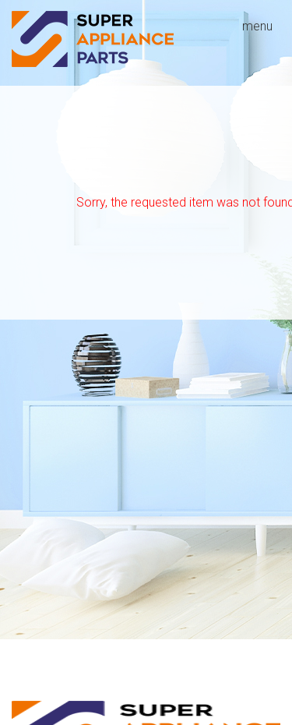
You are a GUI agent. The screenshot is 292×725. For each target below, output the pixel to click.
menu (257, 26)
